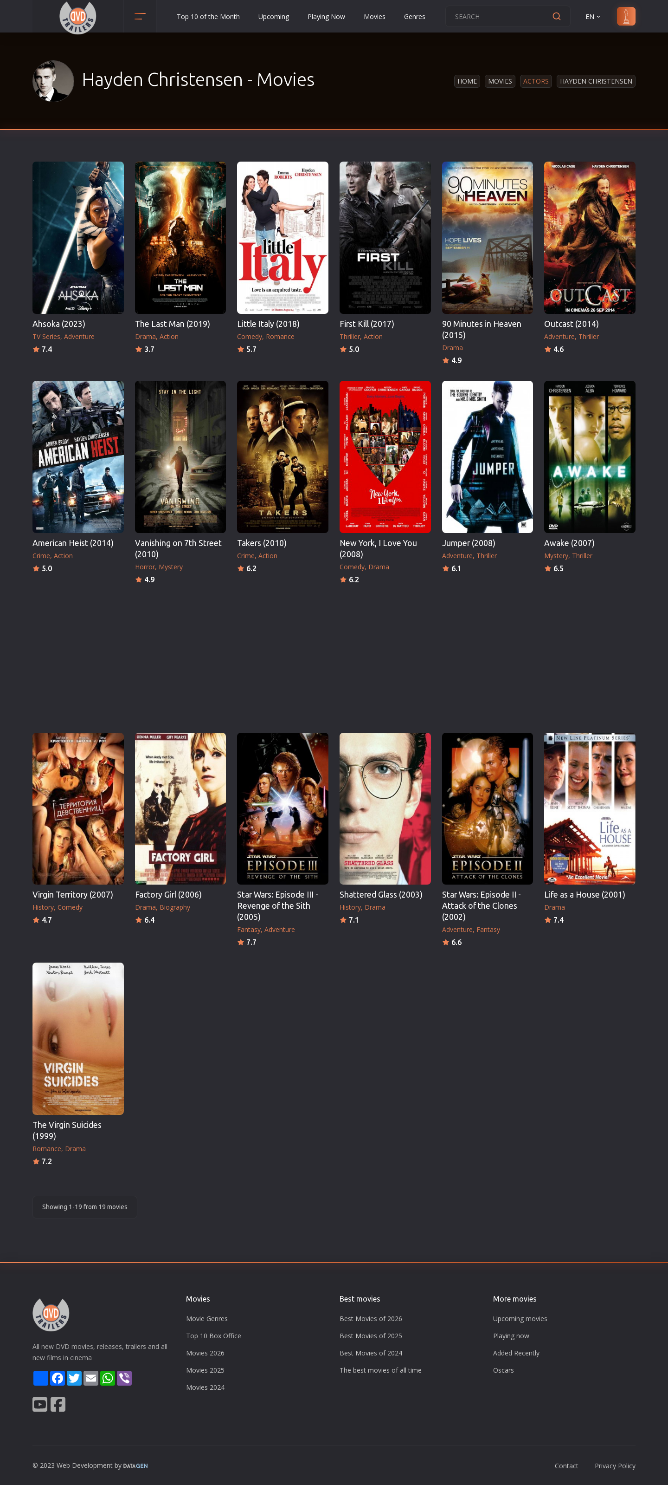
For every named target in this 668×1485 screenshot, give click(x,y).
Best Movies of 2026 (371, 1318)
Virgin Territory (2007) (72, 894)
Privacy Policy (615, 1465)
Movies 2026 (205, 1352)
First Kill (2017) (367, 323)
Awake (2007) (569, 543)
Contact (566, 1465)
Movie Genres (207, 1318)
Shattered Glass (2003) (381, 894)
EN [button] (593, 16)
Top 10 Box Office (213, 1335)
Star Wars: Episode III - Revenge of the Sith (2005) (277, 905)
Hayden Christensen (596, 81)
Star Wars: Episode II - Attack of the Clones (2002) (481, 905)
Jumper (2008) (468, 543)
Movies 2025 (205, 1370)
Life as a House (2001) (584, 894)
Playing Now (326, 16)
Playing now (511, 1335)
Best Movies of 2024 (371, 1352)
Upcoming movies (520, 1318)
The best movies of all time (381, 1370)
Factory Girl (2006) (168, 894)
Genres (414, 16)
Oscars (503, 1370)
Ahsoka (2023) (58, 323)
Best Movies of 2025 (371, 1335)
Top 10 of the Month (208, 16)
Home (467, 81)
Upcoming (273, 16)
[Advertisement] (334, 656)
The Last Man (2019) (172, 323)
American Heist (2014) (73, 543)
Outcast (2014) (571, 323)
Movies (374, 16)
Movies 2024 (205, 1387)
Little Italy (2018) (268, 323)
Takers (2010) (262, 543)
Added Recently (516, 1352)
